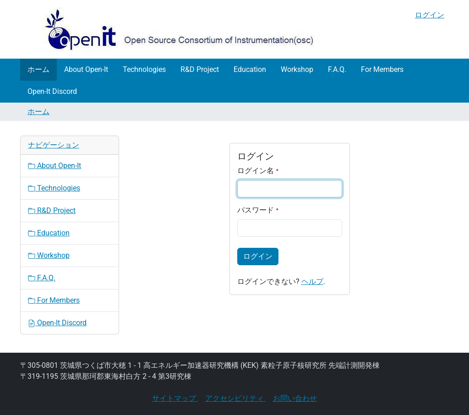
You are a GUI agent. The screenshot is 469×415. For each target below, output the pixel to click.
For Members (382, 69)
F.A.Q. (337, 69)
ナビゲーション (53, 145)
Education (250, 69)
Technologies (144, 69)
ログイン (429, 15)
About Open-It (86, 69)
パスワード (258, 210)
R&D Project (199, 69)
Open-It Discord (52, 91)
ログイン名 (258, 170)
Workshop (297, 69)
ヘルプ (312, 281)
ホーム (38, 69)
